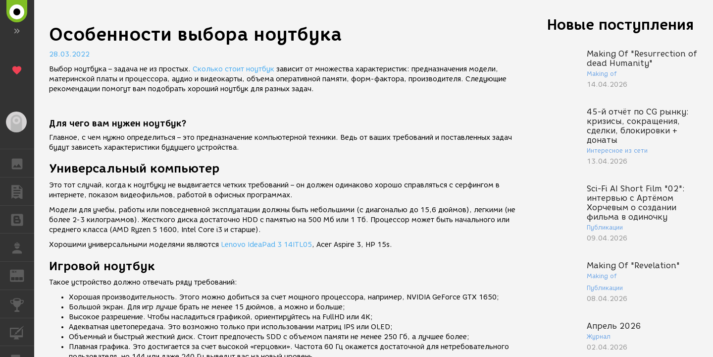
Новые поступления (620, 24)
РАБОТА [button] (22, 247)
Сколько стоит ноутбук (233, 69)
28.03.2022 (69, 54)
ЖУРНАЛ (22, 275)
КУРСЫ (22, 331)
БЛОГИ (22, 219)
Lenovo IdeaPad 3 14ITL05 (266, 244)
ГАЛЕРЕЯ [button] (22, 163)
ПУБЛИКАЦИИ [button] (22, 191)
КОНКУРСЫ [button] (22, 304)
